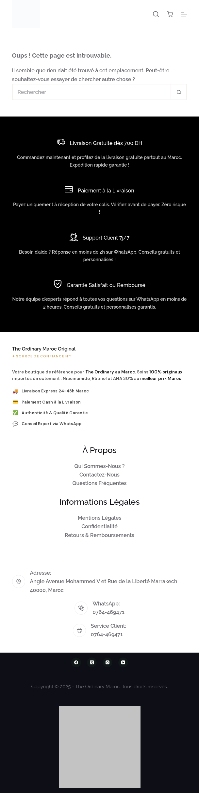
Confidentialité (99, 526)
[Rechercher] (156, 14)
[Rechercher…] (91, 92)
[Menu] (184, 14)
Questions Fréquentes (100, 483)
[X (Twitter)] (92, 662)
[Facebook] (76, 662)
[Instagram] (107, 662)
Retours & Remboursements (99, 535)
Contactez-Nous (99, 475)
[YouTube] (123, 662)
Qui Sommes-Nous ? (100, 466)
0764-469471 (108, 612)
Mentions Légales (100, 518)
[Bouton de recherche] (179, 92)
